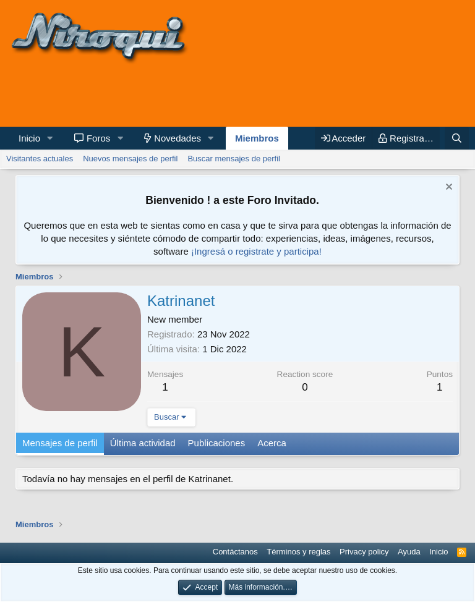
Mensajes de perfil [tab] (60, 443)
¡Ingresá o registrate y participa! (256, 251)
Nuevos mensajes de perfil (130, 158)
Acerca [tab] (271, 443)
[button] (50, 138)
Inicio (29, 138)
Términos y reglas (298, 551)
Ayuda (409, 551)
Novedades (177, 138)
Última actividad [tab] (143, 443)
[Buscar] (457, 138)
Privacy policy (364, 551)
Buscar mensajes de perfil (233, 158)
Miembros (257, 138)
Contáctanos (235, 551)
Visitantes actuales (39, 158)
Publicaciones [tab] (217, 443)
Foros (98, 138)
